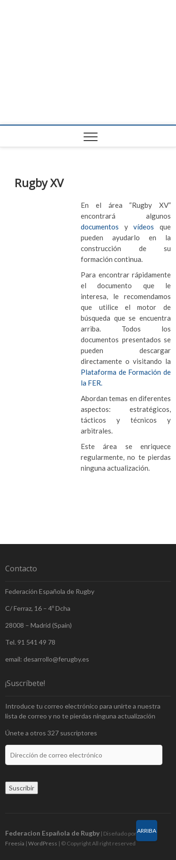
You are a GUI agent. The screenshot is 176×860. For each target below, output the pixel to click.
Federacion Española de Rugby (52, 833)
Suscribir (21, 788)
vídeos (143, 226)
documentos (100, 226)
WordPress (42, 843)
